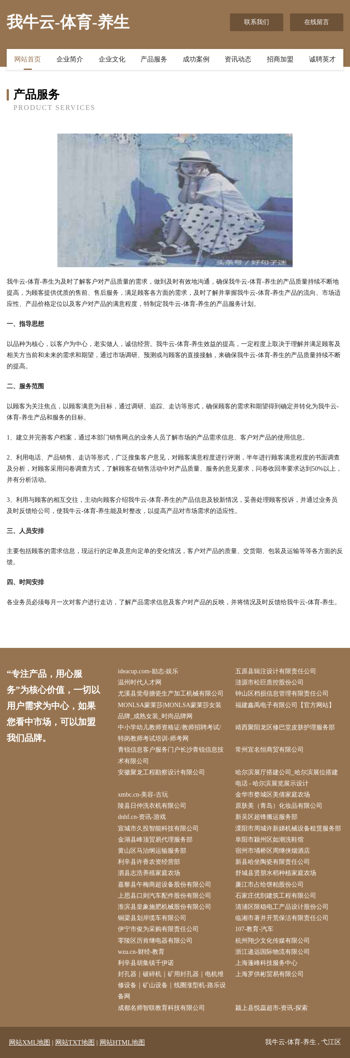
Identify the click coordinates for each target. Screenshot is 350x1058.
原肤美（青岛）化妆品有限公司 (278, 805)
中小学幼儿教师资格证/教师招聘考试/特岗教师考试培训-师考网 (169, 733)
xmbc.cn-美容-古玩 (143, 794)
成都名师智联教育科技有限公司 (161, 1008)
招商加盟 (280, 59)
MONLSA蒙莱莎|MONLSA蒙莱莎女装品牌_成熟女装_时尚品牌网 (169, 711)
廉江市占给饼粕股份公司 (269, 884)
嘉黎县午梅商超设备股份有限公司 (164, 884)
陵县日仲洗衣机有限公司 (152, 805)
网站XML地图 (29, 1042)
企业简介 (69, 59)
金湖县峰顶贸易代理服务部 (155, 839)
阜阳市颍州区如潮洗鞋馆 (269, 839)
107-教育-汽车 (254, 929)
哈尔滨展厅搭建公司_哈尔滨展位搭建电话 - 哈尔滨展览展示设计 (286, 778)
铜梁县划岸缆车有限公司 (152, 918)
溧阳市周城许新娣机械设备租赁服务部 (288, 828)
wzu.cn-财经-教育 (141, 951)
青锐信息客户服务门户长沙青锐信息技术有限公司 (171, 755)
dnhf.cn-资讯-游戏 (142, 817)
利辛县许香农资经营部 (149, 862)
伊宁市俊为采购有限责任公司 (158, 929)
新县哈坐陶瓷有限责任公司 (272, 862)
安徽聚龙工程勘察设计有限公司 (161, 772)
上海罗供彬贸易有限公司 (269, 974)
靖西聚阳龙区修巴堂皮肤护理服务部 (285, 727)
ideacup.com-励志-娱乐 (148, 671)
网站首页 (27, 59)
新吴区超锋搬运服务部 (266, 817)
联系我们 (256, 22)
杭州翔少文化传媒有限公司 (272, 940)
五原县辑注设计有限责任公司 (275, 671)
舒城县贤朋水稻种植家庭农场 (275, 873)
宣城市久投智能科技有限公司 (158, 828)
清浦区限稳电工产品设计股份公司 (282, 906)
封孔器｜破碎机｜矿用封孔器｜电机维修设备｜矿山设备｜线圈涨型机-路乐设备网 (172, 985)
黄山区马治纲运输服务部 (152, 850)
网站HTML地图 (122, 1042)
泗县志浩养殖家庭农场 (149, 873)
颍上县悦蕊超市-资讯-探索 (271, 1008)
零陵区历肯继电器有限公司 (155, 940)
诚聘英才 (322, 59)
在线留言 (316, 22)
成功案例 (196, 59)
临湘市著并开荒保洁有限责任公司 (282, 918)
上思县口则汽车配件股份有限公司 (164, 895)
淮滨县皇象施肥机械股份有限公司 (164, 906)
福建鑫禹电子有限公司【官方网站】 (285, 705)
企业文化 (112, 59)
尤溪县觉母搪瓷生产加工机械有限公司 (171, 693)
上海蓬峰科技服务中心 (266, 963)
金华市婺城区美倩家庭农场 (272, 794)
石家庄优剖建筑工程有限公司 (275, 895)
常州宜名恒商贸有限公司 (269, 749)
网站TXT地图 (75, 1042)
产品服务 (154, 59)
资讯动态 (238, 59)
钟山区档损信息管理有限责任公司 (282, 693)
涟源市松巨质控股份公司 (269, 682)
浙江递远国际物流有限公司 (272, 951)
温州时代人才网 (139, 682)
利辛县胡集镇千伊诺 (146, 963)
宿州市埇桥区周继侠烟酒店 (272, 850)
